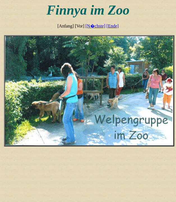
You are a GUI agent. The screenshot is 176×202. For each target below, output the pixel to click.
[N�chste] (95, 26)
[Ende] (112, 26)
